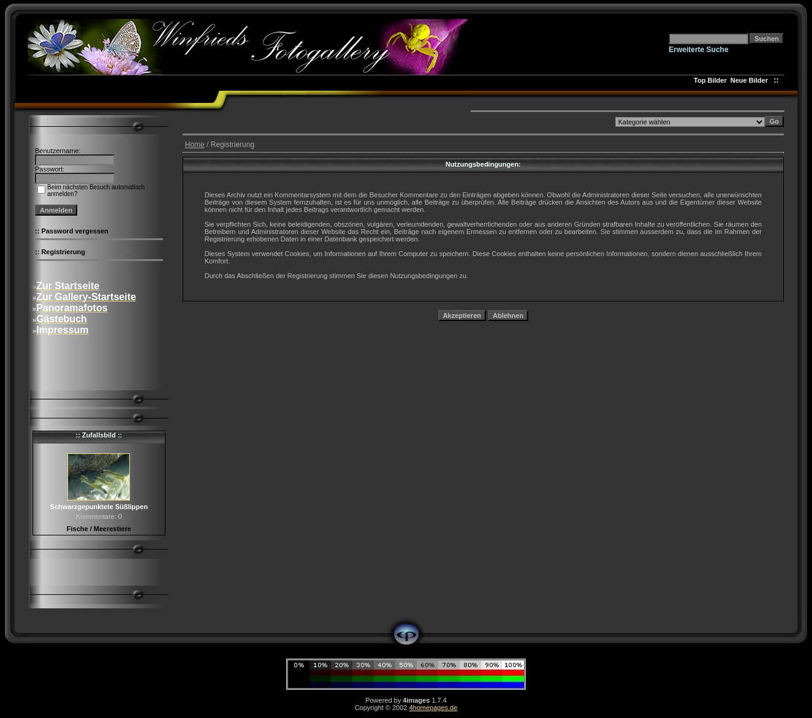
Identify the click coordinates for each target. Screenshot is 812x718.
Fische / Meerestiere (99, 528)
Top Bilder (710, 80)
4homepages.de (433, 707)
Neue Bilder (751, 80)
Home (195, 144)
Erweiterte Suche (698, 49)
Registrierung (63, 251)
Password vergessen (74, 231)
